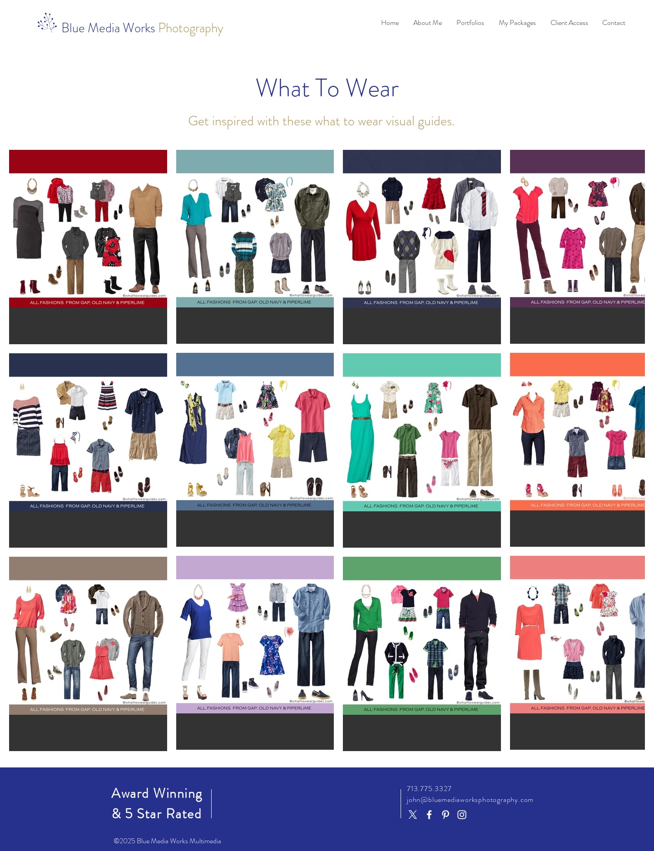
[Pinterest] (445, 815)
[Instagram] (462, 815)
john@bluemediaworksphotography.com (470, 799)
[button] (427, 22)
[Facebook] (429, 815)
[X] (413, 815)
